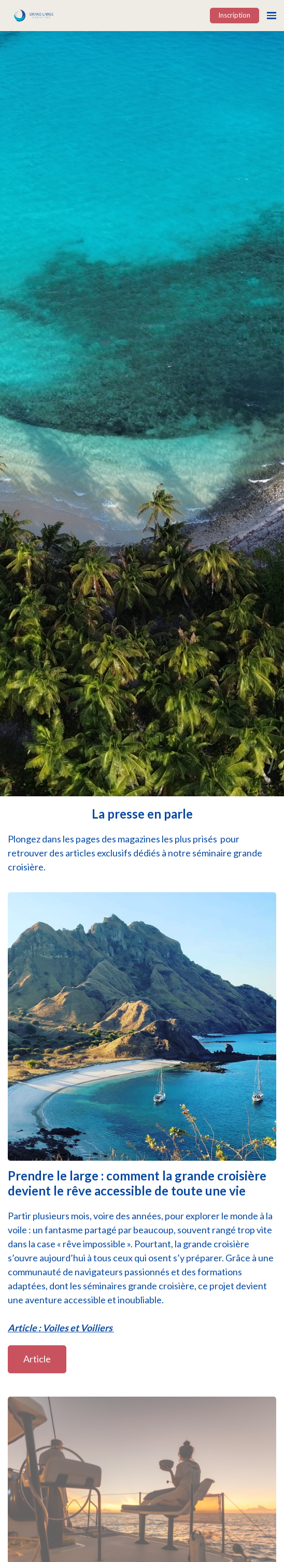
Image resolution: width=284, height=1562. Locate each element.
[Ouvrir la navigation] (271, 16)
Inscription (234, 15)
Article (37, 1358)
